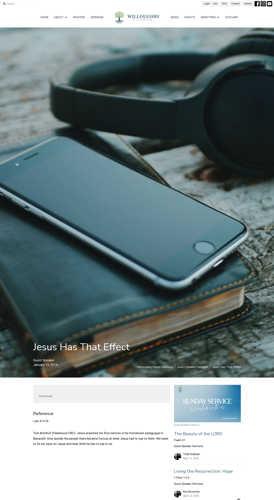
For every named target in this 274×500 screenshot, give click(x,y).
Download (45, 396)
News (175, 17)
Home (44, 17)
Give (224, 3)
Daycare (231, 17)
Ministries (210, 17)
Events (189, 17)
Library (248, 3)
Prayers (79, 17)
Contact (235, 3)
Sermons (97, 17)
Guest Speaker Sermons (192, 367)
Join (215, 3)
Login (207, 3)
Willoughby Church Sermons (155, 367)
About (60, 17)
